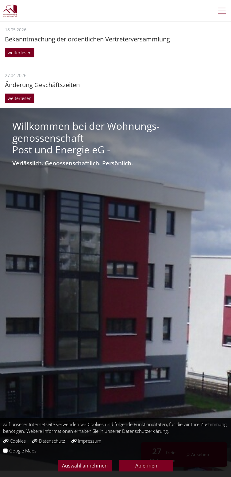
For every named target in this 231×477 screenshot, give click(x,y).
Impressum (86, 441)
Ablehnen (146, 465)
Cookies (14, 441)
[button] (219, 11)
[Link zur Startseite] (10, 11)
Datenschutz (48, 441)
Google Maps (23, 451)
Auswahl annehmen (85, 465)
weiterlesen (20, 53)
